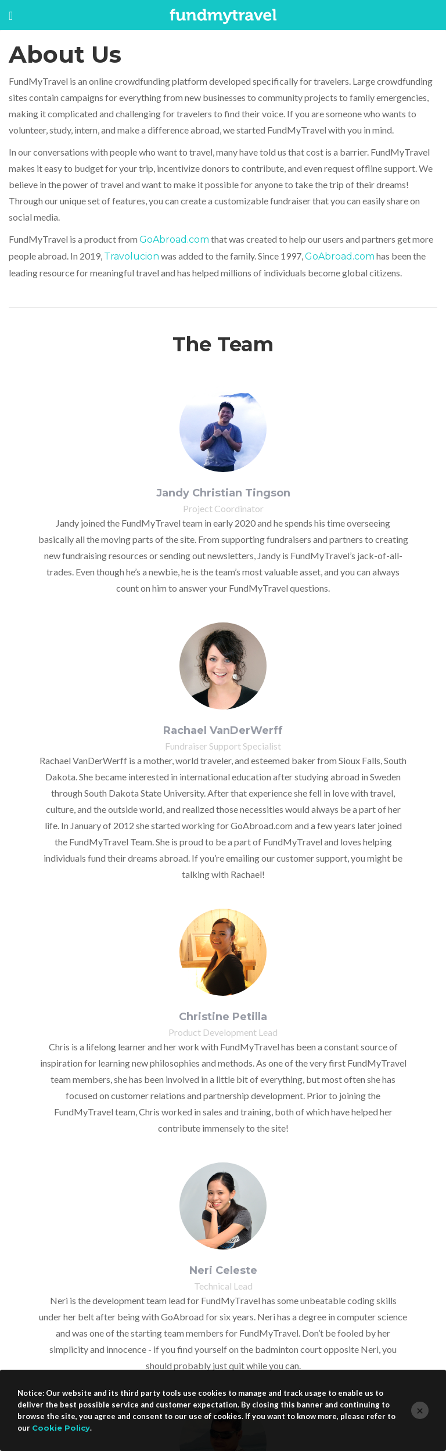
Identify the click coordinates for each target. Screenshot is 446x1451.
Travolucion (131, 256)
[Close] (420, 1410)
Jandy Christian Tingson (223, 493)
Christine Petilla (223, 1016)
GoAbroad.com (174, 239)
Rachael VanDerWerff (223, 730)
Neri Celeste (223, 1270)
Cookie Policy (61, 1427)
